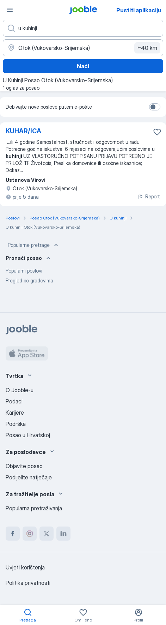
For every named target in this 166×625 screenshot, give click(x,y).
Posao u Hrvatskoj (28, 435)
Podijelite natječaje (29, 477)
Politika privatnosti (28, 582)
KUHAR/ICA (23, 131)
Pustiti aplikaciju (138, 10)
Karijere (15, 412)
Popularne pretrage (34, 245)
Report (148, 196)
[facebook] (13, 534)
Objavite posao (24, 466)
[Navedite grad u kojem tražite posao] (83, 47)
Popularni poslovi (24, 271)
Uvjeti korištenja (25, 567)
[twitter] (46, 534)
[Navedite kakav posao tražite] (83, 28)
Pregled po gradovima (29, 280)
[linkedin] (63, 534)
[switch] (154, 106)
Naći (83, 66)
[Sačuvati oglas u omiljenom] (157, 132)
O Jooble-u (19, 390)
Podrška (16, 423)
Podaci (14, 401)
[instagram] (30, 534)
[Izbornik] (10, 10)
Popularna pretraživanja (34, 508)
